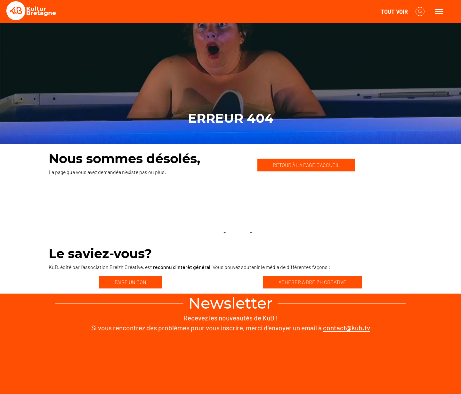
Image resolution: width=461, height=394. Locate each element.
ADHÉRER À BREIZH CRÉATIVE (312, 282)
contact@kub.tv (346, 328)
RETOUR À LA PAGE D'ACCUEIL (306, 165)
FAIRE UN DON (130, 282)
